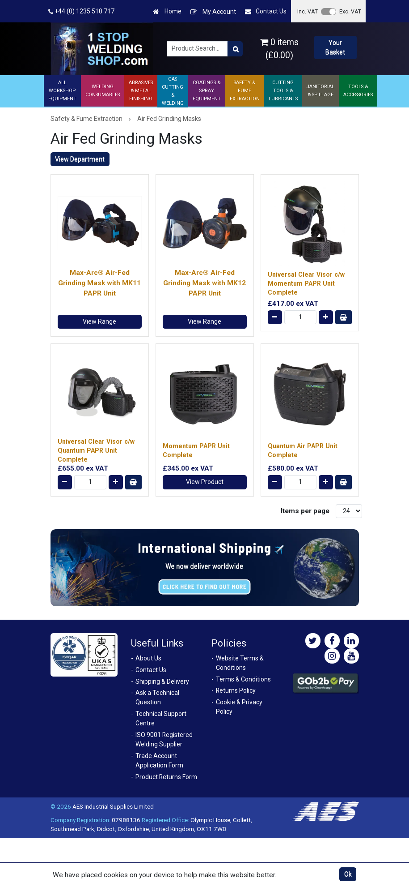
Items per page (305, 511)
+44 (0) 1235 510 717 (81, 11)
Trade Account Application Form (159, 760)
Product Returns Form (166, 776)
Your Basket (335, 47)
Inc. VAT (307, 11)
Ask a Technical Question (157, 697)
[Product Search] (235, 48)
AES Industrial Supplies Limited (113, 806)
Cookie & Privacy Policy (239, 706)
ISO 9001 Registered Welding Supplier (164, 739)
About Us (148, 658)
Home (167, 11)
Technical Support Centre (160, 718)
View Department (80, 159)
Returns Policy (236, 690)
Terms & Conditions (243, 679)
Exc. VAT (350, 11)
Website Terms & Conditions (240, 663)
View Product (204, 481)
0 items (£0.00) (279, 48)
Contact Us (266, 11)
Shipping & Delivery (162, 681)
